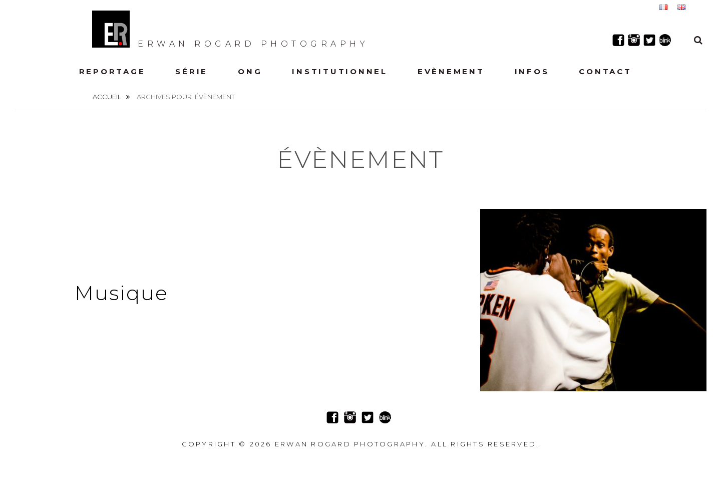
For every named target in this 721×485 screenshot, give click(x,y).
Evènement (451, 71)
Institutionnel (340, 71)
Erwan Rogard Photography (230, 29)
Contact (605, 71)
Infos (532, 71)
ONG (250, 71)
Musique (121, 293)
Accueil (108, 97)
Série (191, 71)
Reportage (112, 71)
